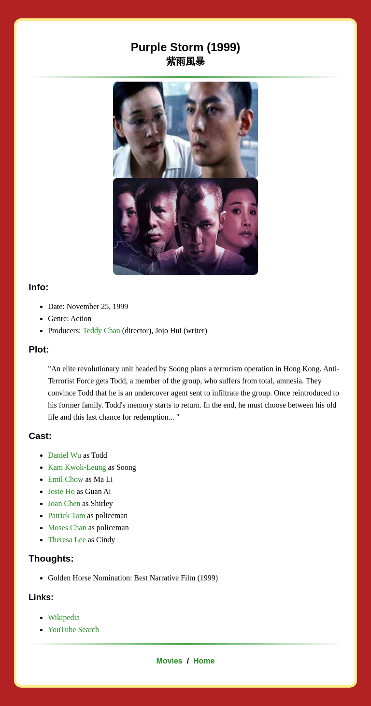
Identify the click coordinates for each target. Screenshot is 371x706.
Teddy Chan (101, 330)
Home (203, 661)
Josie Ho (61, 491)
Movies (170, 661)
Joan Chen (64, 503)
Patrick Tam (66, 515)
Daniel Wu (64, 455)
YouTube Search (73, 629)
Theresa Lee (67, 540)
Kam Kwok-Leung (77, 467)
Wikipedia (64, 617)
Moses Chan (67, 527)
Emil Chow (65, 479)
